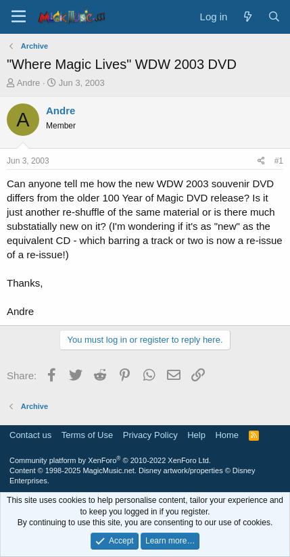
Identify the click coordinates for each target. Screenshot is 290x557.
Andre (29, 83)
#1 (278, 161)
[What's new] (247, 16)
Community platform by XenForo (110, 460)
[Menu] (18, 17)
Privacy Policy (150, 435)
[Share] (261, 161)
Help (196, 435)
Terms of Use (88, 435)
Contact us (30, 435)
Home (227, 435)
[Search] (274, 16)
